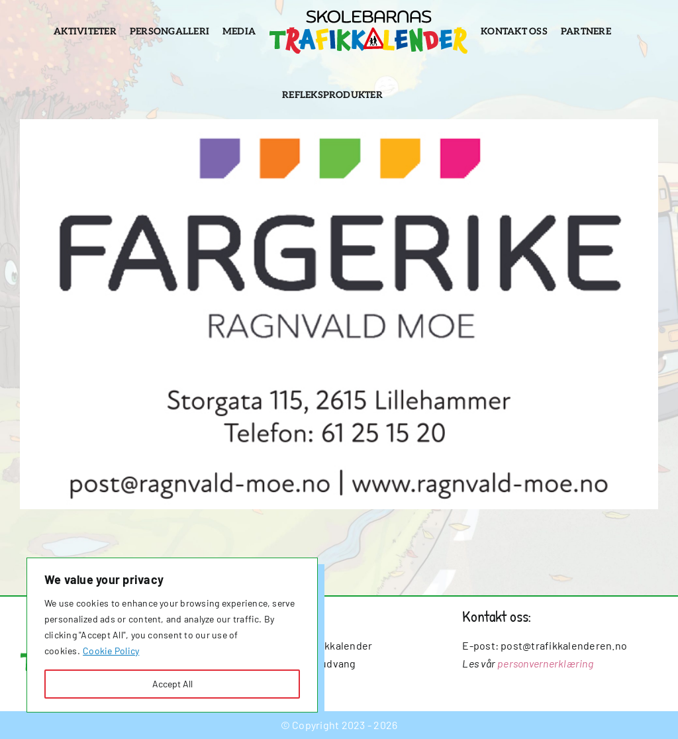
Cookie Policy (111, 650)
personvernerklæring (545, 663)
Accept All (172, 683)
